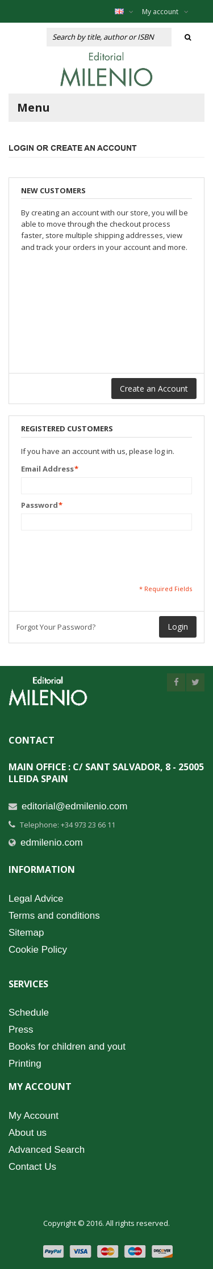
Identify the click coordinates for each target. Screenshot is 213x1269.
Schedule (29, 1012)
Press (21, 1029)
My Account (34, 1115)
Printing (25, 1063)
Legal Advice (36, 898)
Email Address (47, 468)
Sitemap (26, 932)
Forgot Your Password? (55, 627)
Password (39, 505)
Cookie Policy (38, 949)
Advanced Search (47, 1149)
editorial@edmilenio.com (74, 806)
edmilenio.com (51, 842)
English (129, 11)
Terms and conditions (54, 915)
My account (165, 11)
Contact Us (32, 1166)
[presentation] (107, 557)
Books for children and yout (67, 1046)
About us (28, 1132)
